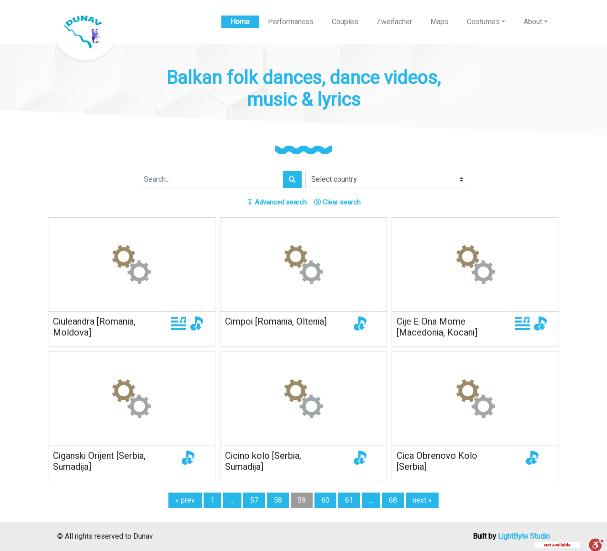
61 (349, 500)
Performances (291, 21)
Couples (345, 21)
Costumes (483, 21)
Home (240, 21)
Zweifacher (394, 21)
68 (393, 500)
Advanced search (277, 202)
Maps (439, 21)
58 (278, 500)
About (532, 21)
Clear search (337, 202)
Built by (511, 536)
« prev (185, 500)
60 (325, 500)
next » (422, 500)
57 (254, 500)
